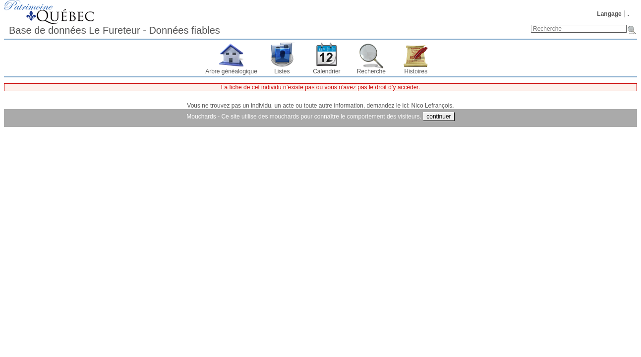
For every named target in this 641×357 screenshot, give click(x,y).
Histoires (416, 71)
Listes (282, 71)
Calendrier (326, 71)
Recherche (371, 71)
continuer (438, 116)
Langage (609, 13)
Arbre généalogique (231, 71)
